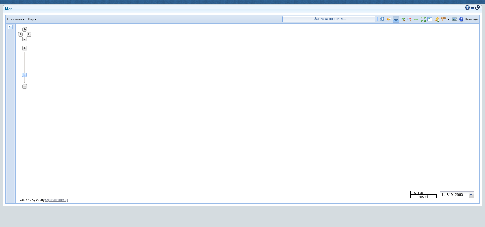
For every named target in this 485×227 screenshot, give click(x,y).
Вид (31, 19)
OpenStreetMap (56, 200)
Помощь (471, 19)
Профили (14, 19)
